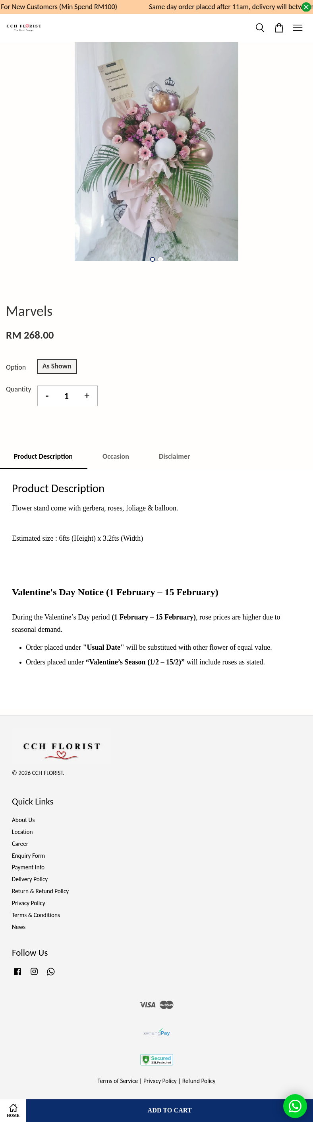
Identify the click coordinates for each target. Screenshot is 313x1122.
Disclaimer (174, 456)
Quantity (18, 389)
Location (22, 832)
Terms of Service (118, 1081)
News (18, 927)
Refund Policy (199, 1081)
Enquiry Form (28, 855)
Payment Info (28, 867)
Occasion (115, 456)
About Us (23, 820)
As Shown (57, 366)
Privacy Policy (28, 903)
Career (20, 843)
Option (16, 367)
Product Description (43, 456)
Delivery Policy (30, 879)
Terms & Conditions (36, 915)
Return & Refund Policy (40, 891)
